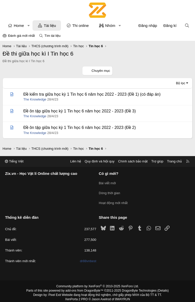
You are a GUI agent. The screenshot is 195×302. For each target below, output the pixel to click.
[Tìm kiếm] (187, 25)
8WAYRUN (122, 296)
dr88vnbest (88, 258)
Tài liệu (50, 25)
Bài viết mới (107, 182)
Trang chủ (174, 161)
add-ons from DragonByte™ (84, 287)
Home (19, 25)
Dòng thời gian (109, 191)
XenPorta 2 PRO (76, 296)
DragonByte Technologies (139, 287)
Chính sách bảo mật (133, 161)
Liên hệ (75, 161)
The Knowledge (34, 99)
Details (163, 287)
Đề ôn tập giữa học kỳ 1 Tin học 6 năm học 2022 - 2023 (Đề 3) (79, 111)
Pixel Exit (54, 291)
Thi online (80, 25)
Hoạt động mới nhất (113, 201)
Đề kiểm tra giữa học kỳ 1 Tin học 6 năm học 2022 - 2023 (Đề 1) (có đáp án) (91, 94)
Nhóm (110, 25)
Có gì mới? (108, 174)
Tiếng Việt (14, 161)
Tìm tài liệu (52, 36)
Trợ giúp (157, 161)
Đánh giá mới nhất (21, 36)
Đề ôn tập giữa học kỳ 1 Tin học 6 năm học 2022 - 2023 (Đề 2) (79, 127)
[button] (28, 25)
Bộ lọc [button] (180, 83)
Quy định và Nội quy (100, 161)
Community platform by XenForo (97, 283)
